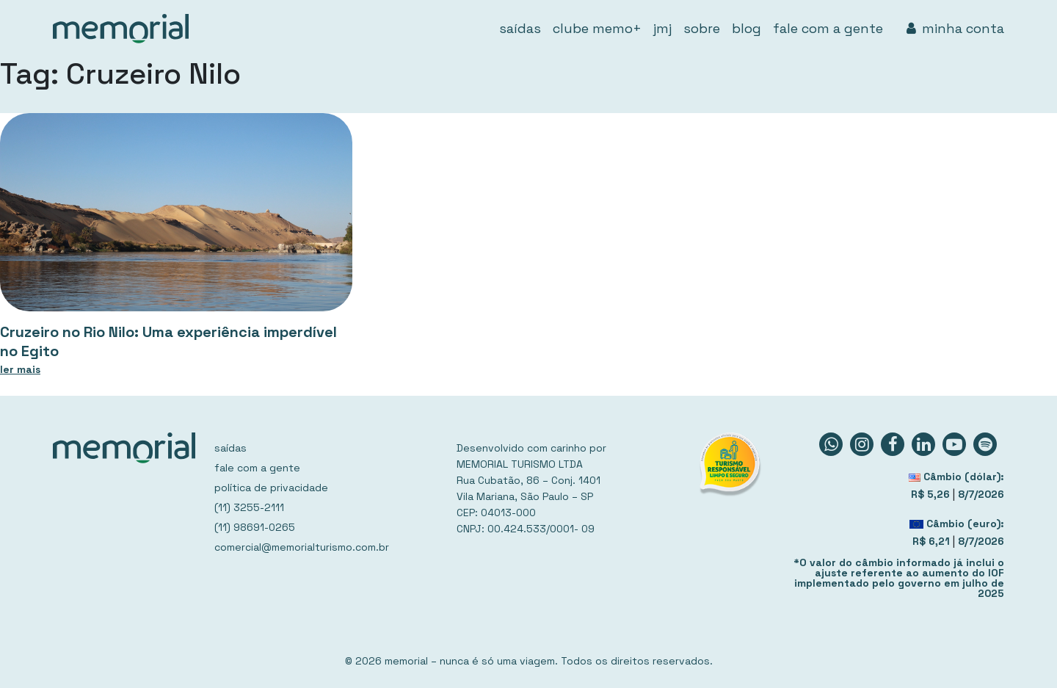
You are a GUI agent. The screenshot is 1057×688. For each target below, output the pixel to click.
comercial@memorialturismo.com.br (301, 547)
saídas (520, 28)
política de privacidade (271, 487)
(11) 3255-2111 (249, 507)
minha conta (955, 28)
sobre (701, 28)
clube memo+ (597, 28)
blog (746, 28)
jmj (662, 28)
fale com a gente (828, 28)
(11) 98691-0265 (254, 527)
